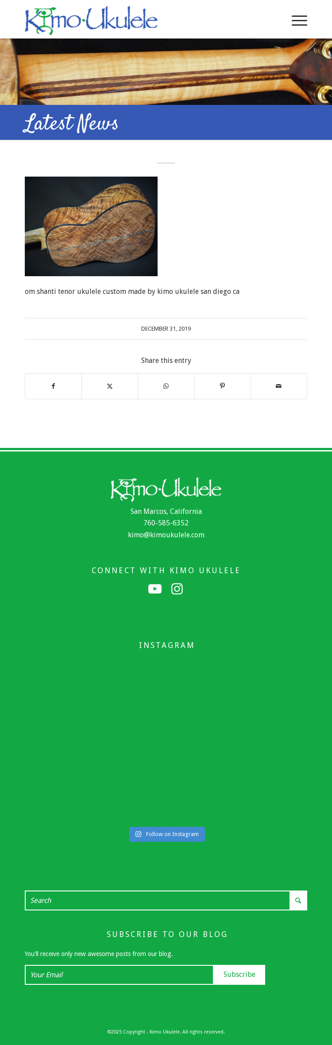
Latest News (72, 124)
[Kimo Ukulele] (138, 20)
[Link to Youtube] (155, 589)
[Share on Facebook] (53, 386)
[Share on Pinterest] (223, 386)
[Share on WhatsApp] (166, 386)
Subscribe (239, 974)
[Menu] (295, 20)
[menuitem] (295, 20)
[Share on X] (110, 386)
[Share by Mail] (279, 386)
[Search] (166, 900)
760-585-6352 (166, 523)
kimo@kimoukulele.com (166, 535)
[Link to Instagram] (177, 589)
